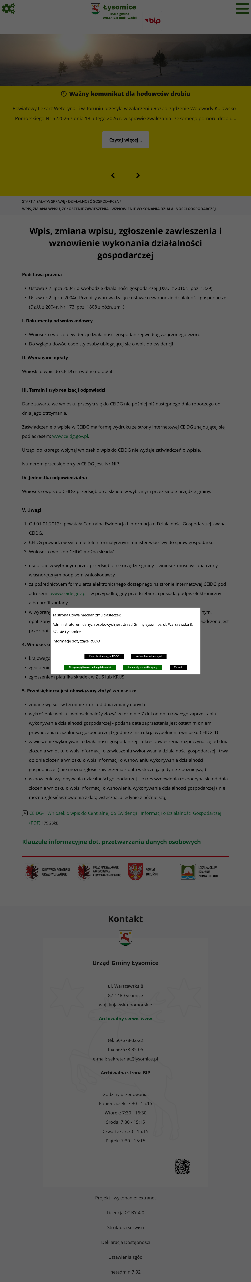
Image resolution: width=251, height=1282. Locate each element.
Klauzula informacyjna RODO (104, 656)
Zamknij (178, 667)
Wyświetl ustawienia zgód (149, 656)
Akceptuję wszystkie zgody (143, 667)
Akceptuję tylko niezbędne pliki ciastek (90, 667)
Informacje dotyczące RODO (77, 641)
